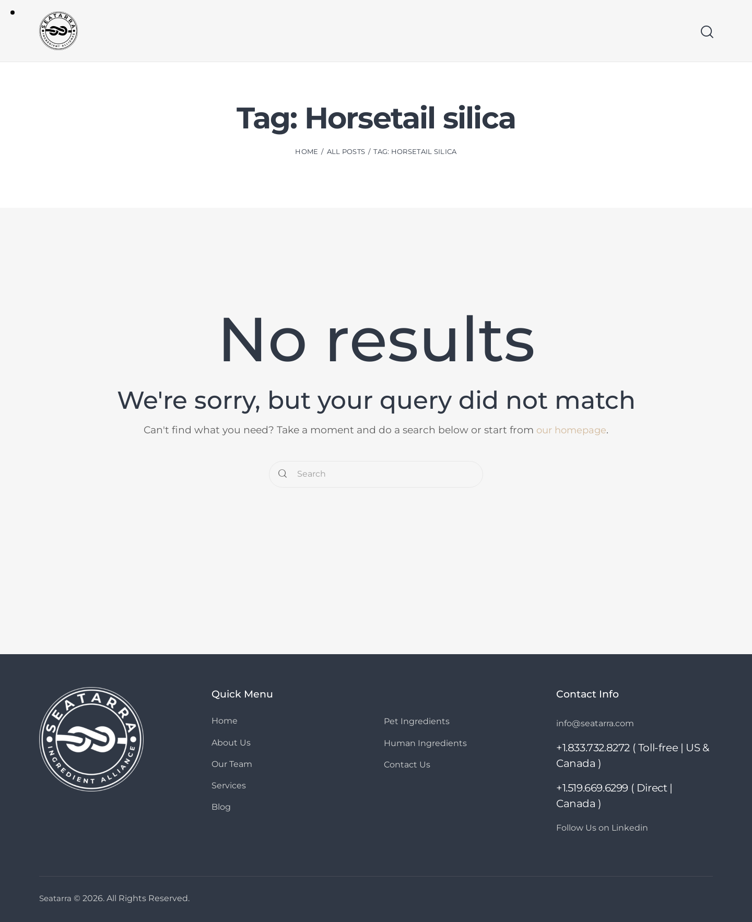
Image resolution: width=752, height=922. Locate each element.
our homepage (571, 430)
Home (306, 153)
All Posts (346, 153)
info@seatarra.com (598, 723)
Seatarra (56, 898)
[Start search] (706, 33)
